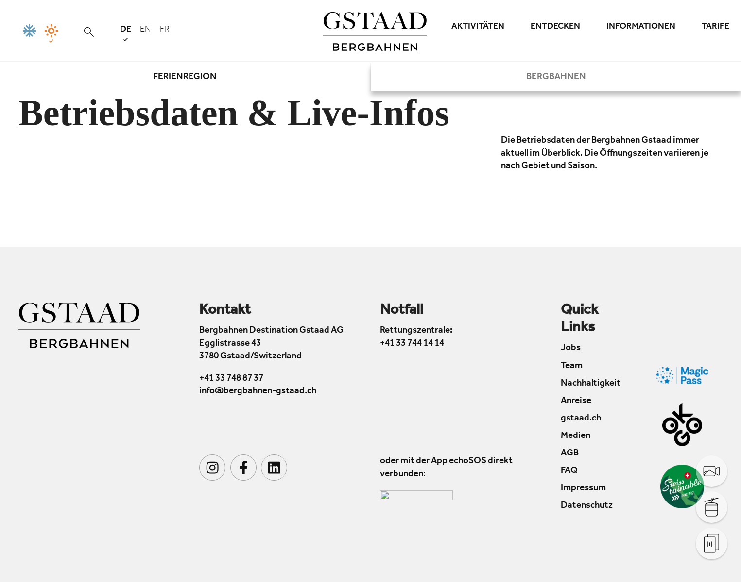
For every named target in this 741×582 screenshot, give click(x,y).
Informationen (640, 27)
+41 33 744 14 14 (412, 344)
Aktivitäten (477, 27)
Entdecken (555, 27)
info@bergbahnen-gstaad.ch (257, 391)
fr (165, 30)
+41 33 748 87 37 (231, 379)
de (126, 33)
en (145, 30)
